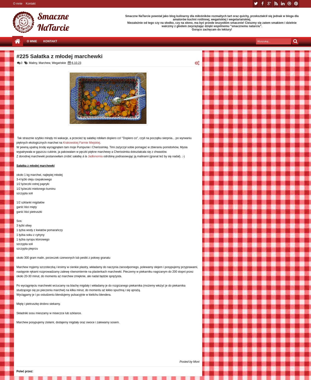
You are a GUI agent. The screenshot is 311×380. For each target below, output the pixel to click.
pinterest (296, 3)
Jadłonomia (95, 156)
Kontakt (31, 3)
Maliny (33, 63)
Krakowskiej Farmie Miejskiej (81, 142)
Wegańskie (59, 63)
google (269, 3)
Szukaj (295, 41)
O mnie (18, 3)
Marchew (44, 63)
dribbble (289, 3)
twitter (256, 3)
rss (276, 3)
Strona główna (17, 41)
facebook (262, 3)
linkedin (283, 3)
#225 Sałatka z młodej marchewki (60, 56)
